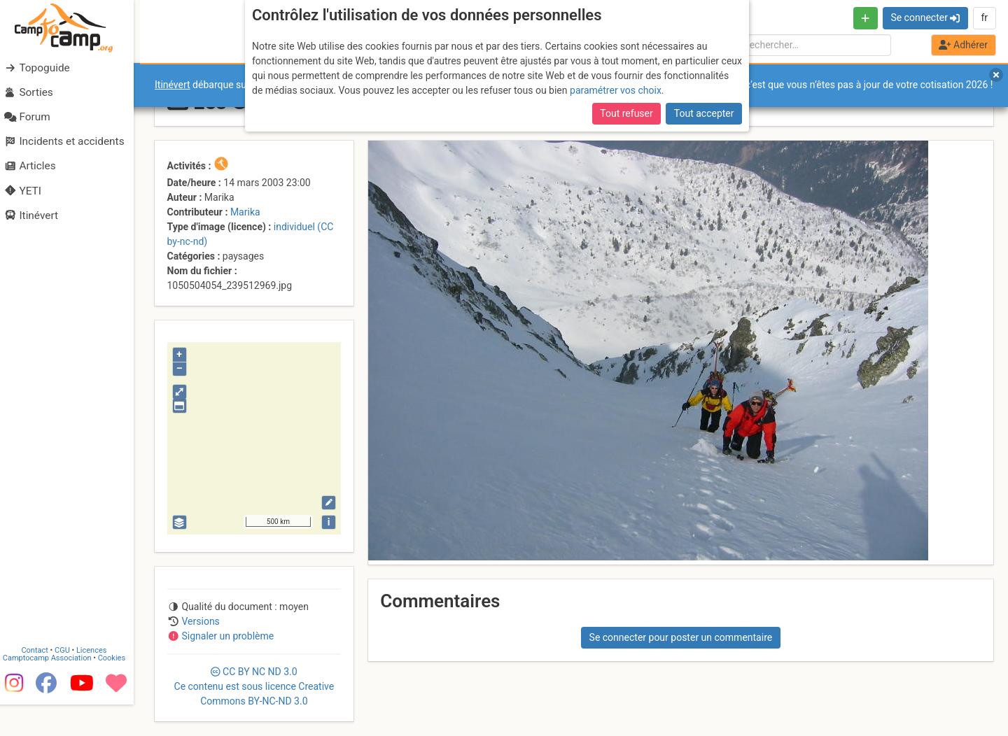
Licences (98, 681)
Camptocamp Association (52, 689)
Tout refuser (626, 113)
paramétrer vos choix (616, 90)
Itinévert (172, 84)
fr (984, 17)
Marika (245, 212)
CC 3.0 (254, 686)
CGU (68, 681)
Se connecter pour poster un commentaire (681, 637)
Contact (40, 681)
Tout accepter (704, 113)
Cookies (117, 689)
